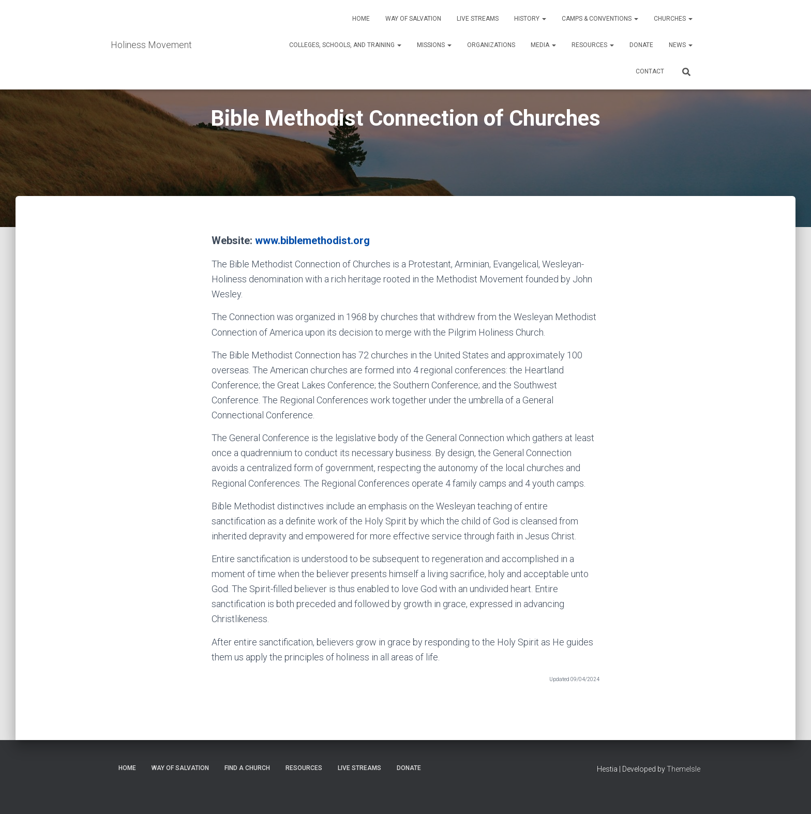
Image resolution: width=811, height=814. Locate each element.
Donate (641, 45)
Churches (673, 18)
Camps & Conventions (600, 18)
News (681, 45)
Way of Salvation (413, 18)
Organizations (491, 45)
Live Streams (478, 18)
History (530, 18)
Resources (593, 45)
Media (543, 45)
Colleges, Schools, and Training (345, 45)
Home (361, 18)
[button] (543, 18)
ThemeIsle (683, 769)
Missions (434, 45)
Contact (650, 71)
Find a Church (247, 768)
